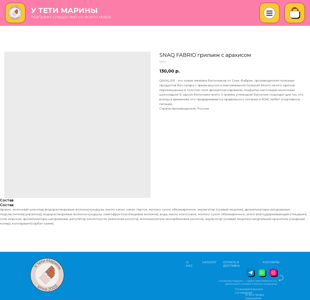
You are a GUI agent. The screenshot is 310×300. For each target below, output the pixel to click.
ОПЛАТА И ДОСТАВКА (231, 263)
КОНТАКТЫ (271, 262)
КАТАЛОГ (210, 262)
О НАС (189, 263)
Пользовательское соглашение (249, 290)
